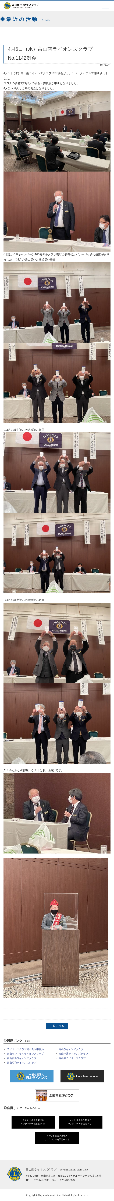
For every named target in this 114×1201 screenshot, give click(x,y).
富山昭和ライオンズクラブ (21, 1062)
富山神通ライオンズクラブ (73, 1053)
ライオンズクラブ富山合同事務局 (25, 1049)
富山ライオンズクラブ (71, 1049)
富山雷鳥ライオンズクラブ (21, 1058)
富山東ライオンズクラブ (72, 1058)
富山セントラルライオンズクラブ (25, 1053)
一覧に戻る (57, 1025)
